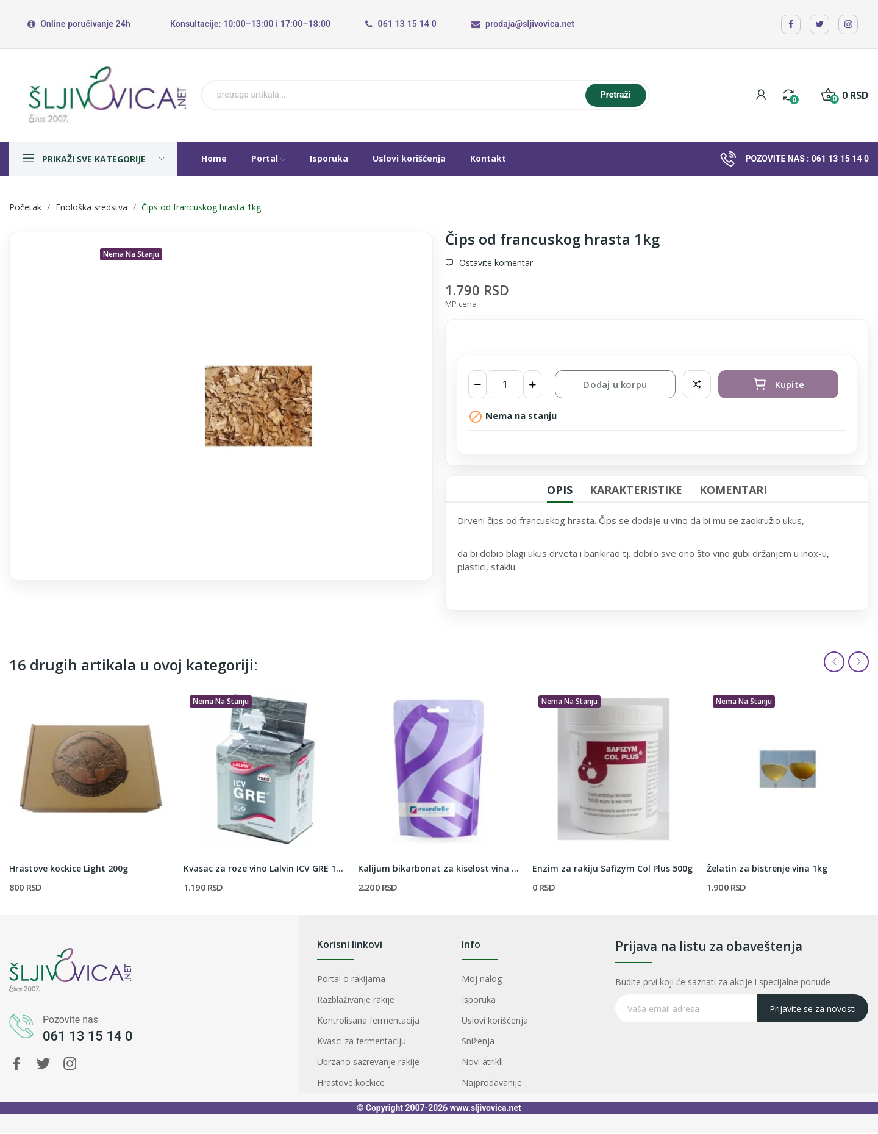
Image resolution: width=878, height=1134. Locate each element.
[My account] (761, 94)
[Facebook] (791, 24)
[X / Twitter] (819, 24)
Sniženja (500, 1028)
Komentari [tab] (733, 490)
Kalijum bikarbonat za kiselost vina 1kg (439, 868)
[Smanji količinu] (477, 384)
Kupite (778, 384)
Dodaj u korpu (615, 384)
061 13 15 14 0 (840, 158)
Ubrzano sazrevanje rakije (373, 1040)
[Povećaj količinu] (532, 384)
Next (858, 661)
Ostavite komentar (495, 263)
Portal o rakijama (363, 994)
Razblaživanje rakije (366, 1005)
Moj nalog (502, 994)
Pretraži (616, 94)
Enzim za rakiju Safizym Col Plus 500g (612, 868)
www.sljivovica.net (485, 1108)
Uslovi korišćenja (510, 1017)
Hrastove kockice (363, 1052)
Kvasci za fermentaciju (369, 1028)
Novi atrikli (503, 1040)
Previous (834, 661)
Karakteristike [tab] (636, 490)
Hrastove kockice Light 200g (68, 868)
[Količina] (505, 384)
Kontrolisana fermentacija (373, 1017)
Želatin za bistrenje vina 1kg (767, 868)
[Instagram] (848, 24)
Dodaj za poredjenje (696, 384)
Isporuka (500, 1005)
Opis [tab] (560, 490)
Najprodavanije (508, 1052)
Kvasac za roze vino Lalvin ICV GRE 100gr (265, 868)
